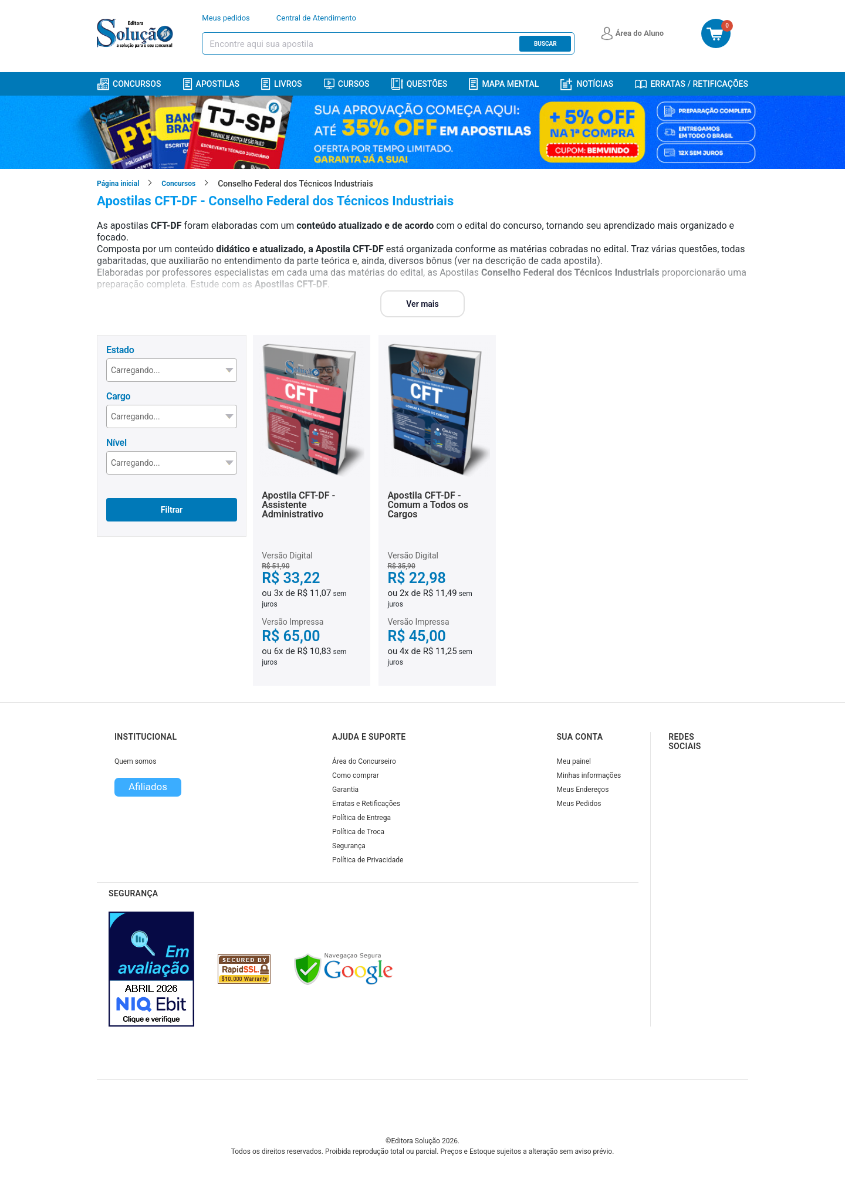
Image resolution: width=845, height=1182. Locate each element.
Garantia (345, 789)
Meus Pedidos (579, 804)
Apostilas (211, 84)
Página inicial (118, 183)
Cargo (118, 396)
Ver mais (422, 304)
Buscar (545, 43)
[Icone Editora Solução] (136, 33)
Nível (116, 442)
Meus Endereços (583, 789)
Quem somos (135, 761)
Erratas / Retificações (691, 84)
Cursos (347, 84)
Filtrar (171, 509)
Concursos (129, 84)
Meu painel (574, 761)
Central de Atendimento (316, 17)
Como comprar (355, 775)
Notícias (586, 84)
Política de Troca (358, 832)
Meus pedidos (226, 17)
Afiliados (148, 786)
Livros (281, 84)
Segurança (349, 846)
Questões (419, 84)
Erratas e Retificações (366, 804)
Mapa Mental (504, 84)
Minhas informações (589, 775)
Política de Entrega (361, 818)
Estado (120, 349)
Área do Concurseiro (364, 761)
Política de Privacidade (367, 860)
